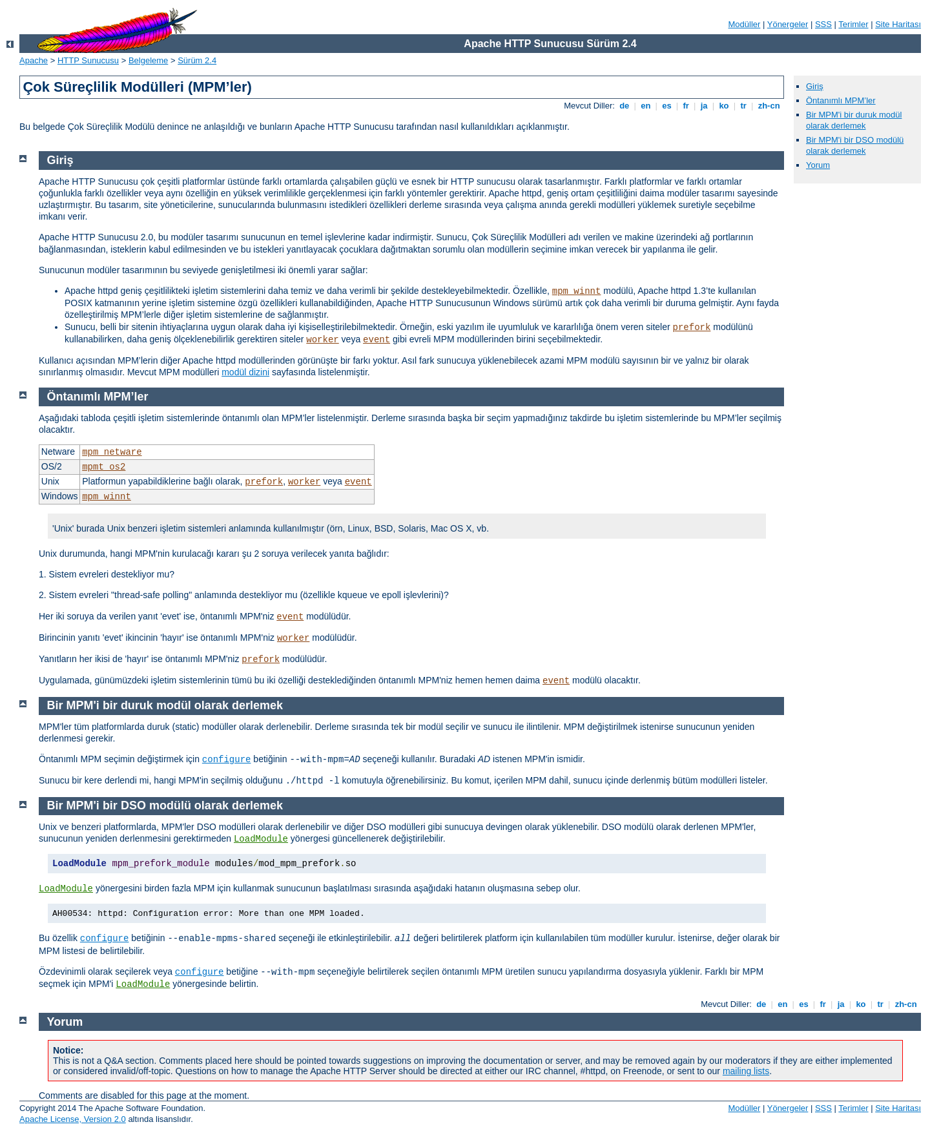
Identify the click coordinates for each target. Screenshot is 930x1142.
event (376, 340)
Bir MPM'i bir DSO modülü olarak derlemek (855, 145)
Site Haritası (898, 24)
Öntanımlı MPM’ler (841, 100)
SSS (823, 24)
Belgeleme (148, 60)
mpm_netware (111, 452)
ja (704, 105)
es (667, 105)
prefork (692, 327)
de (624, 105)
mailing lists (746, 1071)
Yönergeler (788, 24)
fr (686, 105)
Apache (33, 60)
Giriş (814, 86)
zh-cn (769, 105)
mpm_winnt (576, 291)
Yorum (818, 165)
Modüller (744, 24)
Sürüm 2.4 (197, 60)
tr (743, 105)
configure (226, 759)
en (646, 105)
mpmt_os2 (103, 467)
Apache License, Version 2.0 (72, 1119)
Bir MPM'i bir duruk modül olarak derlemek (854, 120)
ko (724, 105)
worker (322, 340)
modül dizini (245, 372)
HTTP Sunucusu (88, 60)
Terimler (853, 24)
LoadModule (261, 839)
